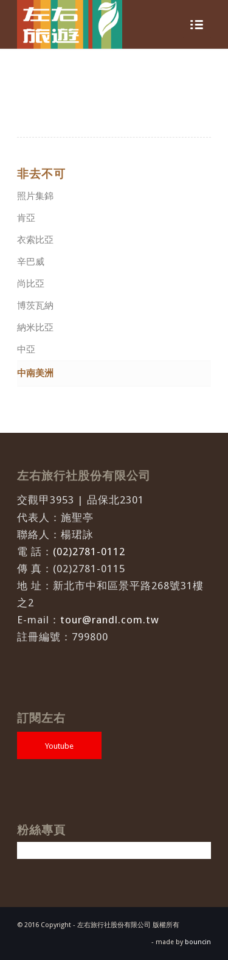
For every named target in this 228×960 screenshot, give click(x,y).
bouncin (198, 942)
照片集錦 (35, 196)
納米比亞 (35, 327)
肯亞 (26, 217)
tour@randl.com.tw (109, 620)
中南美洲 (35, 373)
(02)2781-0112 (89, 551)
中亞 (26, 349)
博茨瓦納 (35, 305)
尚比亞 (30, 283)
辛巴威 (30, 261)
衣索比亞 (35, 239)
